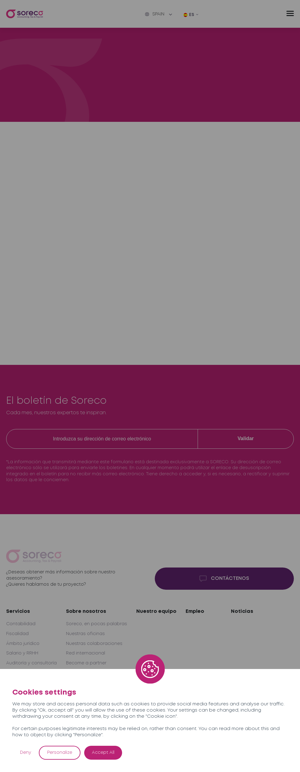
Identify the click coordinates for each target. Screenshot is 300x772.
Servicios (18, 611)
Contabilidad (20, 624)
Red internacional (85, 653)
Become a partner (86, 663)
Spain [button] (154, 14)
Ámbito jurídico (22, 644)
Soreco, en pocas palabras (96, 624)
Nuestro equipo (156, 611)
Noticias (242, 611)
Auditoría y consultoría (31, 663)
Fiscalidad (17, 634)
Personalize (59, 752)
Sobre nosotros (86, 611)
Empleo (195, 611)
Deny (25, 752)
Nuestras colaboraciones (94, 644)
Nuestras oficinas (85, 634)
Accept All (103, 752)
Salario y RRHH (22, 653)
